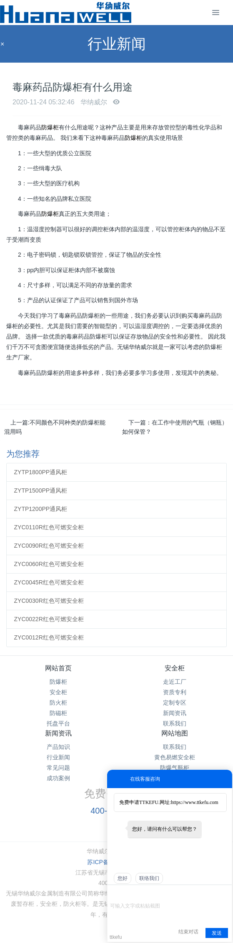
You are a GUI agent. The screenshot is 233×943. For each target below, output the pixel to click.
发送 (217, 933)
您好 (123, 878)
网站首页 (58, 668)
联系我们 (174, 723)
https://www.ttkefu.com (194, 802)
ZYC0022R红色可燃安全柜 (49, 619)
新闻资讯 (174, 713)
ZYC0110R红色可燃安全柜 (49, 527)
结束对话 (188, 932)
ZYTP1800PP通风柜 (41, 472)
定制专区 (174, 702)
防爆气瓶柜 (174, 767)
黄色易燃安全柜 (174, 757)
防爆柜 (50, 127)
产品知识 (58, 746)
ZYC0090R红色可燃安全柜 (49, 545)
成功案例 (58, 778)
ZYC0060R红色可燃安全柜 (49, 564)
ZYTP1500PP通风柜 (41, 490)
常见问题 (58, 767)
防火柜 (58, 702)
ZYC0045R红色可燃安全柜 (49, 582)
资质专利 (174, 692)
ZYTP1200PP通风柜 (41, 509)
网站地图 (174, 733)
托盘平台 (58, 723)
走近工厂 (174, 681)
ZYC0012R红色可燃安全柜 (49, 637)
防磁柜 (58, 713)
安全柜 (58, 692)
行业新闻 (58, 757)
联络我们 (149, 878)
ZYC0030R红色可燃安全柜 (49, 600)
